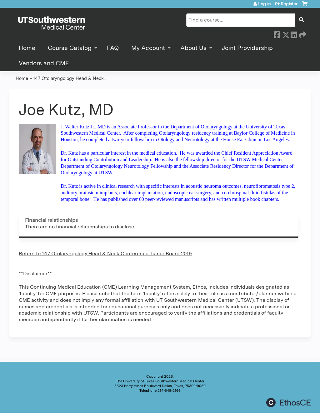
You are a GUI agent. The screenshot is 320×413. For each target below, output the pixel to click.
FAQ (113, 48)
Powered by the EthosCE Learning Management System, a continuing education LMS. (288, 402)
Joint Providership (247, 48)
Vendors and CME (44, 63)
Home (27, 48)
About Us (193, 48)
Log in (264, 4)
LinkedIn (294, 33)
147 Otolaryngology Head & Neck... (70, 78)
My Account (148, 48)
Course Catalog (70, 48)
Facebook (277, 33)
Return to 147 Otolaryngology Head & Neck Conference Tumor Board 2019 (105, 253)
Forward (302, 33)
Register (289, 4)
